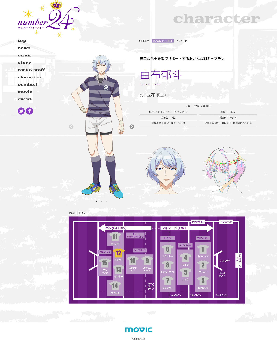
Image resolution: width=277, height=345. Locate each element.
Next (131, 127)
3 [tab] (107, 201)
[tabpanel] (101, 127)
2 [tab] (101, 201)
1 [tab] (96, 201)
